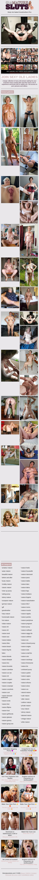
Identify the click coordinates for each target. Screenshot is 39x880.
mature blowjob (6, 659)
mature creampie (7, 686)
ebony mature (6, 597)
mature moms (25, 607)
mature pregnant (26, 623)
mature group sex (7, 724)
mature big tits (6, 650)
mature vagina (25, 676)
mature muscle (25, 610)
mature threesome (26, 663)
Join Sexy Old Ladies (19, 77)
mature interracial (26, 574)
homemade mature (7, 617)
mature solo (24, 656)
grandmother (5, 610)
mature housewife (26, 571)
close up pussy (6, 591)
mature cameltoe (7, 669)
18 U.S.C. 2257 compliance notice (23, 875)
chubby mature (6, 584)
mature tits (24, 666)
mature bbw (5, 643)
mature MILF (25, 604)
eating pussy (5, 594)
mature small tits (26, 653)
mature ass (5, 637)
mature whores (25, 682)
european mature (7, 600)
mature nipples (25, 614)
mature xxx (24, 689)
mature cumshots (7, 689)
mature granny (6, 720)
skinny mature (25, 712)
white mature (25, 722)
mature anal (5, 633)
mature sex (24, 640)
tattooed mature (25, 715)
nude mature (24, 696)
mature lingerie (25, 597)
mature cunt (5, 692)
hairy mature (5, 614)
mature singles (25, 646)
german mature (6, 604)
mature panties (25, 617)
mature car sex (6, 673)
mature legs (24, 591)
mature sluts (24, 650)
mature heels (25, 568)
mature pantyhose (26, 620)
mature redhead (26, 630)
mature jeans (25, 577)
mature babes (6, 640)
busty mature (5, 581)
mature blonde (6, 656)
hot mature (5, 620)
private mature (25, 705)
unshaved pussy (26, 669)
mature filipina (6, 707)
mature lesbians (26, 594)
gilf (2, 607)
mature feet (5, 704)
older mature (24, 699)
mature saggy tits (26, 633)
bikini (3, 653)
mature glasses (6, 717)
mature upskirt (25, 673)
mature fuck (5, 710)
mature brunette (6, 666)
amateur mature (6, 568)
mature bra (5, 663)
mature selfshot (25, 637)
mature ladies (25, 581)
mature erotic (6, 701)
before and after (6, 577)
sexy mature (24, 709)
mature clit (5, 676)
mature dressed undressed (6, 696)
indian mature (6, 623)
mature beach (6, 646)
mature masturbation (27, 600)
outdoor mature (25, 702)
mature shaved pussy (27, 643)
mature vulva (25, 679)
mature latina (25, 587)
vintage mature (25, 719)
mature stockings (26, 659)
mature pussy (25, 627)
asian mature (5, 571)
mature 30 (5, 627)
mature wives (25, 686)
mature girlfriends (7, 714)
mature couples (6, 682)
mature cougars (6, 679)
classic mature (6, 587)
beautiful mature (6, 574)
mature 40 (5, 630)
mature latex (24, 584)
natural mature (25, 692)
